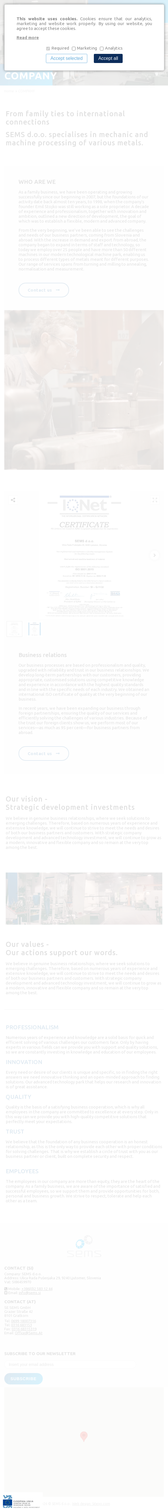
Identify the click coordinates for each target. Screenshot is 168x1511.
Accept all (108, 58)
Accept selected (66, 58)
